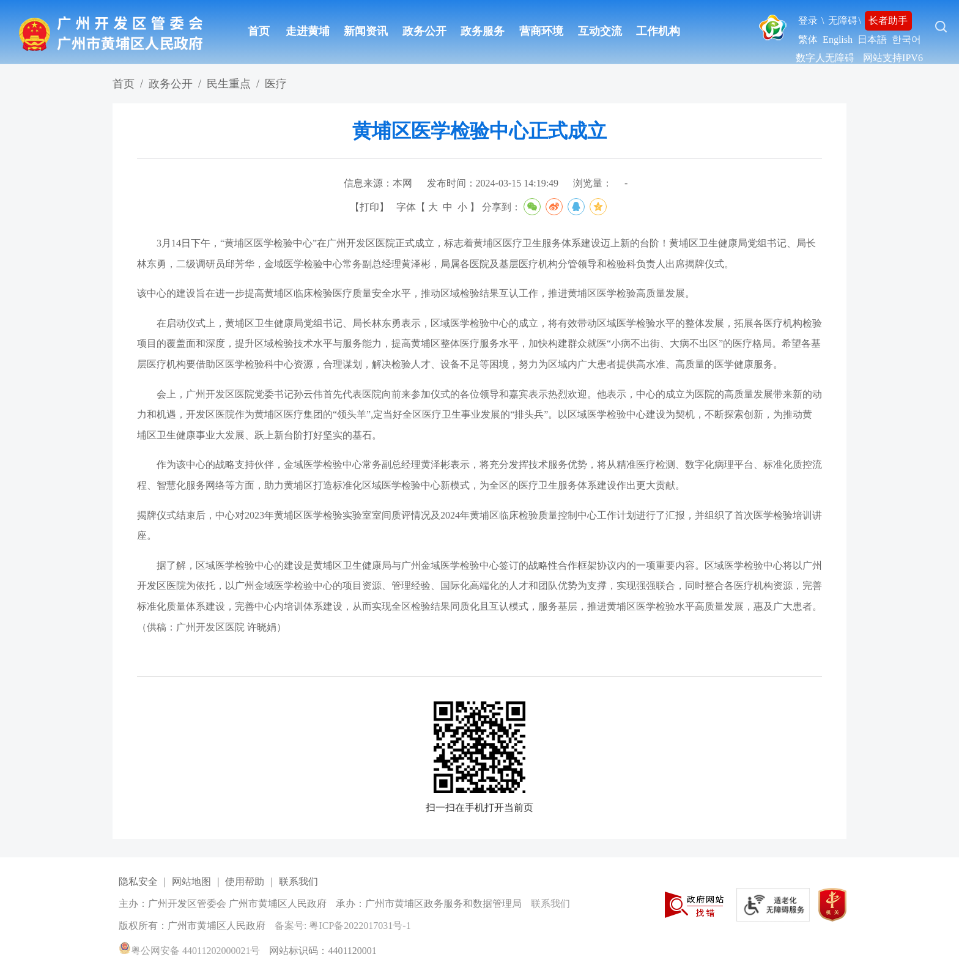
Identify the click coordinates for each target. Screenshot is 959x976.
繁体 (808, 39)
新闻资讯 (366, 31)
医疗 (276, 84)
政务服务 (483, 31)
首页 (259, 31)
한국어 (906, 39)
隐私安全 (138, 881)
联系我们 (298, 881)
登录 (808, 20)
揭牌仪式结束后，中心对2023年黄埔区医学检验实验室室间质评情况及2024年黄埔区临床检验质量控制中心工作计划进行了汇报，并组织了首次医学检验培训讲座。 (479, 525)
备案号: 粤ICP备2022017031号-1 (343, 925)
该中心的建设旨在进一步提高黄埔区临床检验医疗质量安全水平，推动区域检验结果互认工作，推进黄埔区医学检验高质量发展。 (416, 293)
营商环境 (541, 31)
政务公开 (424, 31)
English (838, 39)
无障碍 (842, 20)
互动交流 (600, 31)
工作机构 (658, 31)
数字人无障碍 (825, 58)
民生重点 (229, 84)
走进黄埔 (308, 31)
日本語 (872, 39)
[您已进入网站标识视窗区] (482, 904)
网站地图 (191, 881)
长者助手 (888, 20)
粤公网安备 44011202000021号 (189, 950)
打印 (369, 207)
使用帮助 (244, 881)
